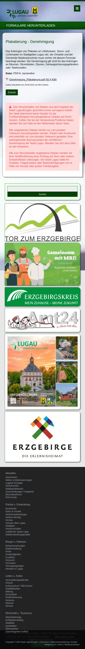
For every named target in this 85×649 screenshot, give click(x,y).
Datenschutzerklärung (60, 642)
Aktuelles (11, 473)
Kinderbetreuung (14, 597)
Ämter (8, 551)
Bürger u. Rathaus (16, 541)
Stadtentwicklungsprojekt (18, 534)
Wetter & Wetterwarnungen (19, 480)
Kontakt (74, 642)
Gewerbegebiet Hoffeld (17, 631)
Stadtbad (10, 623)
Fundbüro (10, 557)
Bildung (9, 591)
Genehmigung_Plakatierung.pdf (33, 79)
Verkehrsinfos (12, 485)
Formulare (11, 563)
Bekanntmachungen (15, 546)
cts (54, 644)
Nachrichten (11, 477)
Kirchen (9, 520)
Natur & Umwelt (13, 511)
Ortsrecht (10, 560)
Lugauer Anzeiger (14, 483)
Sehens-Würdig (13, 517)
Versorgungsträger (15, 566)
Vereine (9, 606)
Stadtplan (10, 526)
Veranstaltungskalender (17, 580)
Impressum (44, 642)
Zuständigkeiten (13, 554)
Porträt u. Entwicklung (18, 504)
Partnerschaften (13, 528)
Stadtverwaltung (13, 548)
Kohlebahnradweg (14, 620)
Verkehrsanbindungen (16, 514)
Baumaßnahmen (14, 494)
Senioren (10, 600)
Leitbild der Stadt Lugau (17, 531)
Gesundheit (11, 594)
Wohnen (10, 603)
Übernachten (12, 628)
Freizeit (9, 583)
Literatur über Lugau (15, 523)
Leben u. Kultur (14, 576)
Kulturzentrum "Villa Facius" (19, 586)
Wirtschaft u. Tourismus (19, 613)
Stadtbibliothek (13, 588)
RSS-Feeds (11, 497)
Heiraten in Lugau (14, 568)
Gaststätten (11, 626)
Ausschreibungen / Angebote (20, 491)
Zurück (12, 92)
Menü (77, 8)
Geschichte (11, 508)
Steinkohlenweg (13, 617)
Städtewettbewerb (14, 489)
